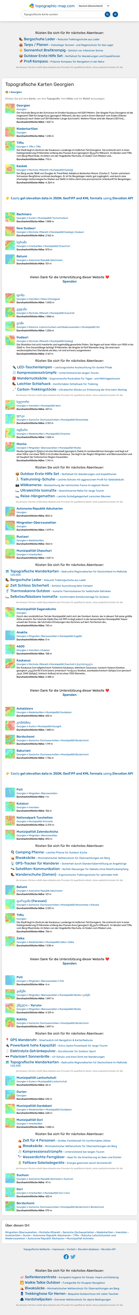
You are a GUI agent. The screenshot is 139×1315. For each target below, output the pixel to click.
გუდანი (22, 309)
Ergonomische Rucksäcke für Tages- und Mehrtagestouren (85, 378)
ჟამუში (21, 991)
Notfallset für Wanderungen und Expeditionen (92, 56)
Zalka (20, 938)
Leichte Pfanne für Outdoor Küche (66, 852)
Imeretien (34, 299)
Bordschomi (25, 736)
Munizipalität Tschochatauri (53, 218)
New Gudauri (26, 228)
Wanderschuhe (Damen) (36, 874)
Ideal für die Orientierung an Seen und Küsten (94, 1157)
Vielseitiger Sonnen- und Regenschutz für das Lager (82, 45)
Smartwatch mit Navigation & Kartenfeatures (66, 1040)
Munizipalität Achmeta (41, 821)
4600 (21, 646)
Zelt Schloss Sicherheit (29, 585)
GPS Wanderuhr (23, 1040)
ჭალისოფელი (85, 664)
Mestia (21, 444)
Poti (20, 789)
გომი (20, 323)
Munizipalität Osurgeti (49, 726)
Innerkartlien (35, 246)
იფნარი (22, 430)
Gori (20, 1189)
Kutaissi (45, 650)
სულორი (23, 402)
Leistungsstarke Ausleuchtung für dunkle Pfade (83, 367)
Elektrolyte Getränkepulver (33, 1051)
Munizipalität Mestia (70, 447)
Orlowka (94, 904)
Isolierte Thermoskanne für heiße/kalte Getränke (82, 591)
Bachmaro (24, 214)
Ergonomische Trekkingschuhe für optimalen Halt (88, 874)
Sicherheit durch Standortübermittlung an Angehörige (94, 863)
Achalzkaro (25, 708)
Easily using (72, 198)
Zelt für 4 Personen (39, 1140)
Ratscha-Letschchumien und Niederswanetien (54, 327)
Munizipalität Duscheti (62, 313)
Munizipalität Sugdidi (71, 636)
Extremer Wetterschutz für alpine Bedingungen (83, 1299)
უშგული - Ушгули (29, 1005)
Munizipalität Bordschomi (75, 740)
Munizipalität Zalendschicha (37, 832)
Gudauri (79, 232)
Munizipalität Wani (51, 405)
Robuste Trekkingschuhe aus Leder (79, 39)
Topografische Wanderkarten (34, 571)
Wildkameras (31, 485)
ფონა (21, 295)
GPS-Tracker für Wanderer (37, 863)
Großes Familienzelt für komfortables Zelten (84, 1140)
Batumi (22, 256)
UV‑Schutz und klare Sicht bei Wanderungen (78, 1056)
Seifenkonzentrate (40, 1277)
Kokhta (22, 1019)
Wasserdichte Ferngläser (44, 1157)
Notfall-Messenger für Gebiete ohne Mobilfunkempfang (95, 869)
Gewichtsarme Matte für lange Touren (81, 490)
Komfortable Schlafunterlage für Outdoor (84, 596)
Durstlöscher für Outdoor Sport (77, 1051)
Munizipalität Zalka (56, 942)
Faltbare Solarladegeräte (43, 1162)
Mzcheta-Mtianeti (38, 169)
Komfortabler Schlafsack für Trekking (75, 384)
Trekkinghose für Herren (45, 1293)
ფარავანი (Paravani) (32, 901)
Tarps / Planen (36, 44)
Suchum (23, 1175)
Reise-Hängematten (37, 496)
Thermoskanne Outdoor (30, 591)
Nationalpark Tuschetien (35, 817)
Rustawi (23, 536)
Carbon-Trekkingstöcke (36, 389)
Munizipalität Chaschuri (57, 246)
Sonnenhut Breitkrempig (45, 50)
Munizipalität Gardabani (58, 712)
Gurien (32, 218)
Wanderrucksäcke (32, 378)
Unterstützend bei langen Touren (79, 372)
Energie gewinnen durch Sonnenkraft (89, 1162)
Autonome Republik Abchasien (45, 1179)
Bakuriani (24, 751)
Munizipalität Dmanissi (58, 433)
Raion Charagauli (50, 299)
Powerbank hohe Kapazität (33, 1045)
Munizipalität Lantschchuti (36, 1078)
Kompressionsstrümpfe (37, 372)
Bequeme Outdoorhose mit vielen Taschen (93, 1293)
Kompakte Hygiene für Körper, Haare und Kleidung (89, 1277)
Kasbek (22, 166)
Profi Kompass (36, 61)
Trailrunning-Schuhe (37, 479)
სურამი (22, 242)
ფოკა (21, 416)
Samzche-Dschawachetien (44, 419)
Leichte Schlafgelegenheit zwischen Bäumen (84, 496)
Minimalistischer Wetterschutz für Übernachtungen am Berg (74, 858)
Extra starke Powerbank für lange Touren (83, 1045)
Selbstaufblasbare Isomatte (33, 596)
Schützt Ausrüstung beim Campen (72, 585)
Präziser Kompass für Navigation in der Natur (77, 61)
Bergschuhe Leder (39, 39)
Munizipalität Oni (91, 327)
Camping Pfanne (30, 852)
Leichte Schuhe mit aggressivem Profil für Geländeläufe (91, 479)
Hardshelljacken (38, 1299)
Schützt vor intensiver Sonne (85, 50)
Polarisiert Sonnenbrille (29, 1056)
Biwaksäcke (25, 857)
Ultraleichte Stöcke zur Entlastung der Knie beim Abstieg (93, 389)
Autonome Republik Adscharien (46, 260)
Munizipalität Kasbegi (61, 169)
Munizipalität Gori (30, 1120)
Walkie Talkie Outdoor (42, 1282)
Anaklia (22, 632)
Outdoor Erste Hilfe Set (43, 56)
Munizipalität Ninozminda (74, 419)
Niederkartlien (27, 129)
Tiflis (20, 143)
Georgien (23, 105)
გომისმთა (24, 722)
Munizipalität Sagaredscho (36, 609)
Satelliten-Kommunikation (38, 869)
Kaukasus (24, 660)
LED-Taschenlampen (34, 367)
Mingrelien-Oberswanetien (43, 447)
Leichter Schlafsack (34, 383)
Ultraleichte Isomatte (38, 490)
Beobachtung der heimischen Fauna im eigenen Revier (76, 485)
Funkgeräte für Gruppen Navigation (84, 1282)
